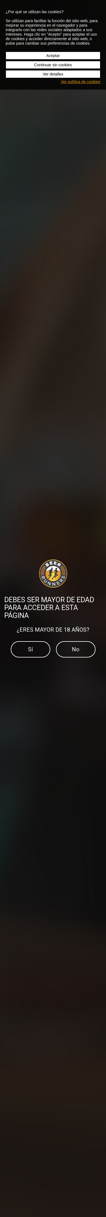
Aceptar (53, 55)
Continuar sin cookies (53, 65)
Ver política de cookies (80, 81)
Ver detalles (53, 74)
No (75, 649)
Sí (30, 649)
